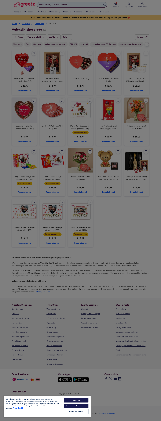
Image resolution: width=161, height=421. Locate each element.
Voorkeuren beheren (76, 411)
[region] (47, 406)
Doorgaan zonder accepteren (76, 406)
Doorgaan (76, 400)
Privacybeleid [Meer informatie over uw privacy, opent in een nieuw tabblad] (18, 408)
